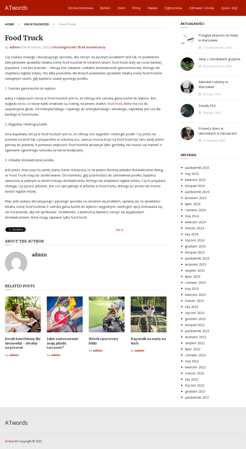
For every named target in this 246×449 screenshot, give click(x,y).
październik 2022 (197, 331)
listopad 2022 (195, 325)
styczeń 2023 (194, 313)
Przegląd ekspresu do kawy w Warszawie (218, 37)
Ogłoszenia (173, 8)
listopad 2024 (195, 186)
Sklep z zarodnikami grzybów (219, 59)
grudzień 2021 (195, 391)
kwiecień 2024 (195, 222)
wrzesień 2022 (195, 337)
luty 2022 (191, 379)
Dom (121, 8)
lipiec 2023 (192, 276)
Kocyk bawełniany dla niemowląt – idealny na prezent (22, 343)
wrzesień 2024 (195, 198)
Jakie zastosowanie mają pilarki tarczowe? (62, 343)
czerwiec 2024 (195, 210)
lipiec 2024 (192, 204)
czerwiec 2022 (195, 355)
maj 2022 (192, 361)
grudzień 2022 (195, 319)
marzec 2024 (194, 228)
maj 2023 (192, 288)
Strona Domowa (80, 8)
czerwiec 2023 (195, 282)
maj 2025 (192, 174)
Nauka (152, 8)
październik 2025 (197, 167)
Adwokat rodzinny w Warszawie (213, 84)
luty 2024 (191, 234)
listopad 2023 (195, 252)
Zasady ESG (207, 105)
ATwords (16, 8)
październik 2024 (197, 192)
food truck (114, 103)
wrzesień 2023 (195, 264)
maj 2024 (192, 216)
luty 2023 (191, 307)
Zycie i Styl (229, 8)
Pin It (119, 230)
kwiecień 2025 (195, 180)
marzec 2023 (194, 301)
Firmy (136, 8)
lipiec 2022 (192, 349)
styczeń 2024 (194, 240)
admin (15, 47)
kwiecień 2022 (195, 367)
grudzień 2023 (195, 246)
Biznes (105, 8)
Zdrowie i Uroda (201, 8)
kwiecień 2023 (195, 294)
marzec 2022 (194, 373)
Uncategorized (64, 47)
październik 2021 (197, 397)
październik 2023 (197, 258)
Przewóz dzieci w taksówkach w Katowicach (218, 130)
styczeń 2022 (194, 385)
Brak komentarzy (92, 47)
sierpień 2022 (195, 343)
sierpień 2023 (195, 270)
